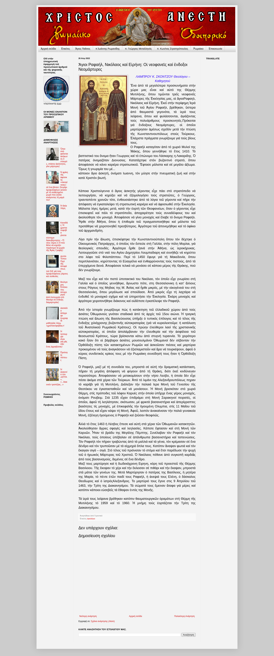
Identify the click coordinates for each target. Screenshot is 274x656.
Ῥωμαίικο (198, 48)
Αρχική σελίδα (135, 616)
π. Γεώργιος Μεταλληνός (138, 48)
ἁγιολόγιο (91, 519)
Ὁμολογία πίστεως (64, 356)
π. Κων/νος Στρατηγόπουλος (172, 48)
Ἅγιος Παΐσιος (82, 48)
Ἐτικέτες (65, 48)
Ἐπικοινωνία (215, 48)
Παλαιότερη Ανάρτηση (184, 616)
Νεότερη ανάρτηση (88, 616)
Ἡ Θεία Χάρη (63, 207)
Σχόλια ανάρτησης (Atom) (103, 621)
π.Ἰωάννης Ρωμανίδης (108, 48)
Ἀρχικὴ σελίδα (48, 48)
